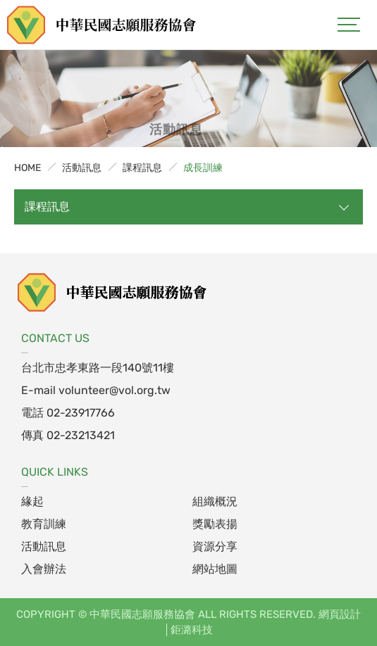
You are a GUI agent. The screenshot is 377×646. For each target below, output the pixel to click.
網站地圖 (214, 569)
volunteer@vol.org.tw (114, 390)
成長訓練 (203, 168)
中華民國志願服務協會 (102, 25)
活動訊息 (81, 168)
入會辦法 (43, 569)
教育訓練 (43, 524)
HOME (27, 168)
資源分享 (214, 546)
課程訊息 (142, 168)
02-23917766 (81, 412)
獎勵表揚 (214, 524)
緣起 (32, 501)
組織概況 (214, 501)
